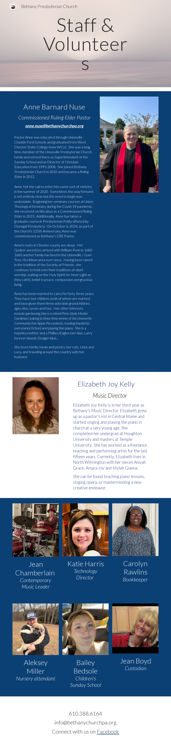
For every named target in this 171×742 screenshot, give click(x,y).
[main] (85, 43)
